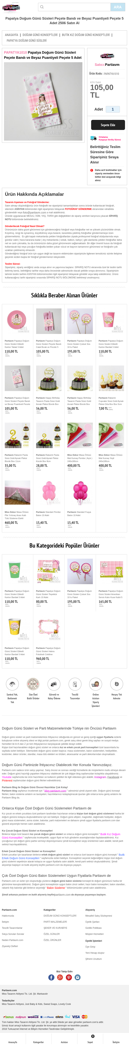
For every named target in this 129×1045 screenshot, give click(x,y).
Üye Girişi (90, 946)
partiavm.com (63, 894)
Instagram (78, 977)
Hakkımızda (8, 915)
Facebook (113, 777)
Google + (60, 977)
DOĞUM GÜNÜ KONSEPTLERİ (40, 35)
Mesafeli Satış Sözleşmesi (98, 915)
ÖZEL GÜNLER (52, 934)
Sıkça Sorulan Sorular (13, 934)
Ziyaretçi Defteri (10, 946)
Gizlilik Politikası (93, 928)
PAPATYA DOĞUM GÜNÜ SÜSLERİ (27, 40)
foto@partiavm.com (34, 212)
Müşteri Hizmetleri (94, 934)
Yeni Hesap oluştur (94, 953)
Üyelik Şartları (92, 922)
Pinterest (69, 977)
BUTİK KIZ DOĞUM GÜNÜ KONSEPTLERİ (86, 35)
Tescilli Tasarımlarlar (12, 928)
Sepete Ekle (108, 125)
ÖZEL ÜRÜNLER (52, 940)
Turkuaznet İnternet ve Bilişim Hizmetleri (28, 1029)
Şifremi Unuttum (93, 959)
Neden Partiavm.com (12, 940)
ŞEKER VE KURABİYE (55, 928)
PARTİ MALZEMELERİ (55, 922)
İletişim (5, 922)
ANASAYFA (11, 35)
